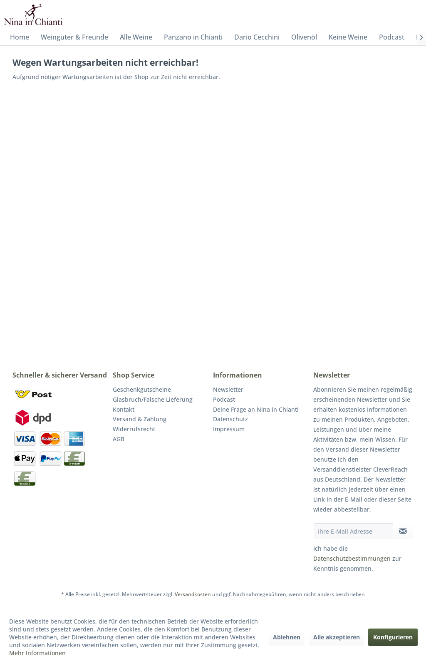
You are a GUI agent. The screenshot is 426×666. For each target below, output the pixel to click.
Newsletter (228, 389)
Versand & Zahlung (139, 419)
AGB (118, 439)
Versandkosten (193, 594)
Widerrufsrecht (134, 429)
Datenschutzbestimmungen (352, 558)
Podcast (224, 399)
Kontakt (123, 409)
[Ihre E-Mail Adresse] (353, 531)
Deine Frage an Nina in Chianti (256, 409)
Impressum (229, 429)
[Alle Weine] (136, 37)
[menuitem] (19, 37)
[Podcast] (391, 37)
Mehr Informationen (37, 653)
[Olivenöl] (304, 37)
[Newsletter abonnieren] (403, 531)
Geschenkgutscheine (142, 389)
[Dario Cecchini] (256, 37)
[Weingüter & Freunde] (74, 37)
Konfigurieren (393, 637)
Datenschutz (230, 419)
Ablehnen (286, 637)
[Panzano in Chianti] (193, 37)
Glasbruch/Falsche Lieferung (153, 399)
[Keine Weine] (348, 37)
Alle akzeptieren (336, 637)
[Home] (19, 37)
